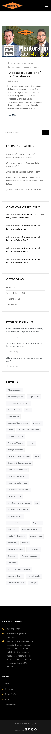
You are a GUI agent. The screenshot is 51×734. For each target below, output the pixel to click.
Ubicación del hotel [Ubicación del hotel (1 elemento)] (16, 582)
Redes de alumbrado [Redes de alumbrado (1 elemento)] (30, 556)
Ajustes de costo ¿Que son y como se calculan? (25, 216)
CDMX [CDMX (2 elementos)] (28, 410)
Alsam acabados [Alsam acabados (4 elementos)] (14, 390)
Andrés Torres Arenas (23, 63)
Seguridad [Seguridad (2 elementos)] (12, 562)
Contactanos (10, 704)
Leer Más (11, 115)
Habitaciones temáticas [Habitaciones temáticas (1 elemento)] (17, 483)
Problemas (10, 287)
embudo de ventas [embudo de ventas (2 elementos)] (15, 436)
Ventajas (10, 304)
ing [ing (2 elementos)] (36, 503)
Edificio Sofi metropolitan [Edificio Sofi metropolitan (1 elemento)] (28, 430)
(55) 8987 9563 (13, 629)
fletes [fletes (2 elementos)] (37, 456)
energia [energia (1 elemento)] (31, 443)
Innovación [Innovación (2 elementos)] (12, 529)
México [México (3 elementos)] (25, 542)
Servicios (9, 689)
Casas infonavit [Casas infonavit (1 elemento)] (14, 410)
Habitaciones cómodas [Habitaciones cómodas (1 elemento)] (17, 469)
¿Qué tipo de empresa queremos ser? (23, 172)
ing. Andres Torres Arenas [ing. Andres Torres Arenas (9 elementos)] (18, 509)
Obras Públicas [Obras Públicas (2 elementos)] (34, 549)
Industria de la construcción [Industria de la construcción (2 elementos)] (19, 503)
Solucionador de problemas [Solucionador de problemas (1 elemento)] (19, 569)
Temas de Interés (14, 293)
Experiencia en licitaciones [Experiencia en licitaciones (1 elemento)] (19, 456)
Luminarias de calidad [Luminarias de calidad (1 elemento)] (16, 536)
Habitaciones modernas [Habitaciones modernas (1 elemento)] (17, 476)
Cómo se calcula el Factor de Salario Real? (23, 227)
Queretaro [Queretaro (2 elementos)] (12, 556)
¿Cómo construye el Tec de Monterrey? (24, 189)
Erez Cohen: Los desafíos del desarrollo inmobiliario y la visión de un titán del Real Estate (24, 181)
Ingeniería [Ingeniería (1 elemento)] (37, 523)
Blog (7, 699)
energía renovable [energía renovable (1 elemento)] (15, 449)
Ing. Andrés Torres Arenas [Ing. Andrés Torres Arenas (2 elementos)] (18, 523)
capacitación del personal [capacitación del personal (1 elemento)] (18, 403)
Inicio (7, 684)
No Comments (34, 67)
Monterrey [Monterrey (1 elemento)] (12, 542)
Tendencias (15, 67)
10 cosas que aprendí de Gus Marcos (24, 74)
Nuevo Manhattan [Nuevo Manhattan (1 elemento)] (15, 549)
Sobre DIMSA (11, 694)
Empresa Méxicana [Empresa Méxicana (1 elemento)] (15, 443)
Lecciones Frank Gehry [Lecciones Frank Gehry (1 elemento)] (31, 529)
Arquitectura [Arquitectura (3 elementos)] (34, 396)
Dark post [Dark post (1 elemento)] (37, 423)
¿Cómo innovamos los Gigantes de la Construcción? (22, 164)
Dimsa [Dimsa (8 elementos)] (10, 430)
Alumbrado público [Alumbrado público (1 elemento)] (16, 396)
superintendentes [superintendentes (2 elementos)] (15, 576)
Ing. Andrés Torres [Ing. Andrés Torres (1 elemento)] (15, 516)
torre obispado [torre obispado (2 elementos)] (34, 576)
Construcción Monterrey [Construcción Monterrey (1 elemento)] (18, 423)
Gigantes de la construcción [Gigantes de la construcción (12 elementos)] (19, 463)
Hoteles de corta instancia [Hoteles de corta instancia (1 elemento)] (19, 489)
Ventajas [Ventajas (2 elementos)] (32, 582)
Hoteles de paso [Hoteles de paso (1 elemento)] (14, 496)
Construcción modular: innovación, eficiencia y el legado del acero (21, 156)
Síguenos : (19, 730)
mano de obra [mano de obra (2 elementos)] (36, 536)
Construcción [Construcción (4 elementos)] (13, 416)
